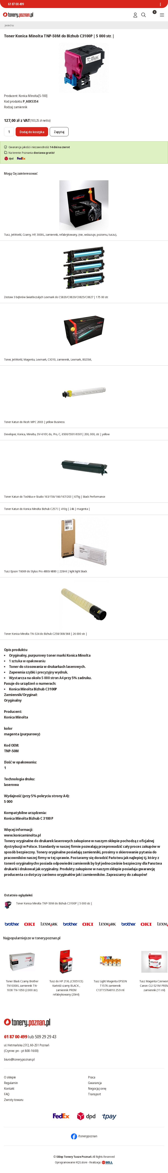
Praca (91, 1077)
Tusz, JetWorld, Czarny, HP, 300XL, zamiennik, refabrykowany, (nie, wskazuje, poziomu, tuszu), (60, 234)
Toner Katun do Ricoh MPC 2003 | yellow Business (34, 422)
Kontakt (9, 1088)
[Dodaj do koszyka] (32, 131)
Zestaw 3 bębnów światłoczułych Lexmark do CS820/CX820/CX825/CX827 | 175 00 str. (56, 297)
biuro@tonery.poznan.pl (19, 1059)
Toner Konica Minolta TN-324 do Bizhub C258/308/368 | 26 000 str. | (45, 634)
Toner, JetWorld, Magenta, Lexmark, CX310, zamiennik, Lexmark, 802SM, (48, 359)
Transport (94, 1094)
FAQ (6, 1094)
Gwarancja (95, 1083)
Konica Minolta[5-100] (33, 96)
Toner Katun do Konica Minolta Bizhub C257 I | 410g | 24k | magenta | (47, 509)
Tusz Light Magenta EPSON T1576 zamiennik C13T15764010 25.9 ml (110, 985)
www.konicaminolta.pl (22, 835)
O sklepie (10, 1077)
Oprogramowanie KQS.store (71, 1162)
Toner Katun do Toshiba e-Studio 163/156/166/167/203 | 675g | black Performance (54, 496)
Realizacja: (101, 1162)
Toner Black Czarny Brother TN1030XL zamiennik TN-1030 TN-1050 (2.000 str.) (22, 985)
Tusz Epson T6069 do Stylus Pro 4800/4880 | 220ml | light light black (45, 571)
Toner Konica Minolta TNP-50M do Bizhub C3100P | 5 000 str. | (54, 903)
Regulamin (11, 1083)
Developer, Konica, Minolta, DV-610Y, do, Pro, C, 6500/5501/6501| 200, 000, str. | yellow (56, 434)
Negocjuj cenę (97, 1088)
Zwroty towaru (13, 1100)
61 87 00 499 (16, 4)
